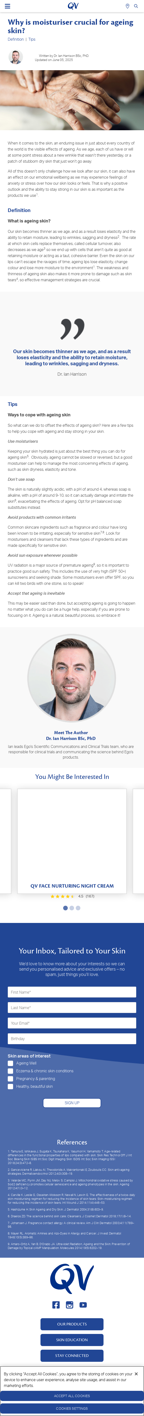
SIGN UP (72, 1102)
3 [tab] (77, 908)
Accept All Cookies (72, 1396)
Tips (31, 39)
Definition (16, 39)
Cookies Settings (72, 1408)
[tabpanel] (72, 841)
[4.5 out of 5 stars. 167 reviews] (72, 896)
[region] (72, 1391)
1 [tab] (64, 908)
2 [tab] (70, 908)
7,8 (102, 532)
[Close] (136, 1374)
